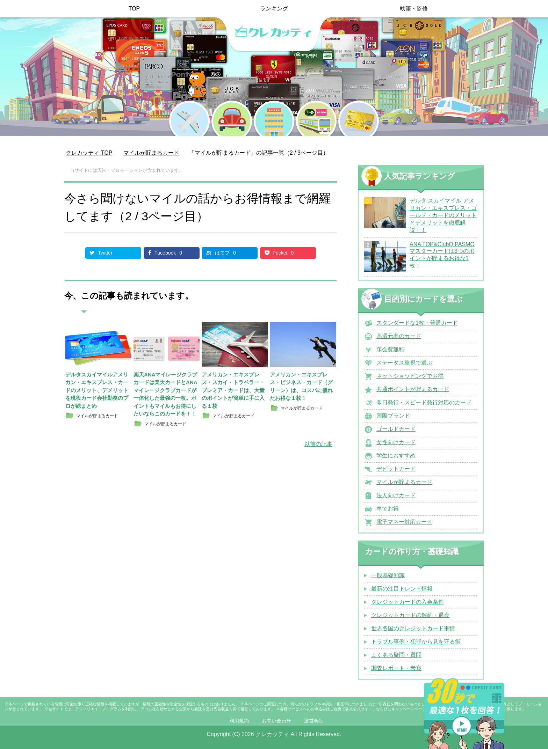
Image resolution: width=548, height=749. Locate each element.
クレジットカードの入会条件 (407, 602)
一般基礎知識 (388, 575)
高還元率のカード (398, 336)
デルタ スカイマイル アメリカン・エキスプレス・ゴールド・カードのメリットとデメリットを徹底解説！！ (443, 215)
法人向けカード (396, 495)
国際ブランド (393, 416)
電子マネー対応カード (404, 522)
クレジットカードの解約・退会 (410, 615)
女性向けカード (396, 442)
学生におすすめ (396, 455)
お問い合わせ (276, 721)
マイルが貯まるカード (404, 482)
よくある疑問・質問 (396, 655)
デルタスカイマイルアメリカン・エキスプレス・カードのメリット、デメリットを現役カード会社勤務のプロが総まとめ (96, 390)
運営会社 (314, 721)
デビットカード (396, 469)
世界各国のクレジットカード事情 (413, 628)
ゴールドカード (396, 429)
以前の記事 (318, 444)
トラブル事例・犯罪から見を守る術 (416, 642)
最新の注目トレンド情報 (402, 589)
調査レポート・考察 (396, 668)
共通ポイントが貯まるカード (412, 389)
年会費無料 (390, 349)
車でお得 (387, 509)
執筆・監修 (414, 9)
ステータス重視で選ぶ (404, 363)
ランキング (274, 9)
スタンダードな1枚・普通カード (417, 323)
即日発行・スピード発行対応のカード (423, 402)
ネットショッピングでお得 (410, 376)
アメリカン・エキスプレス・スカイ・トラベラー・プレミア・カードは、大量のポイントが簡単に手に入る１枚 (233, 390)
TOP (134, 9)
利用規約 (239, 721)
